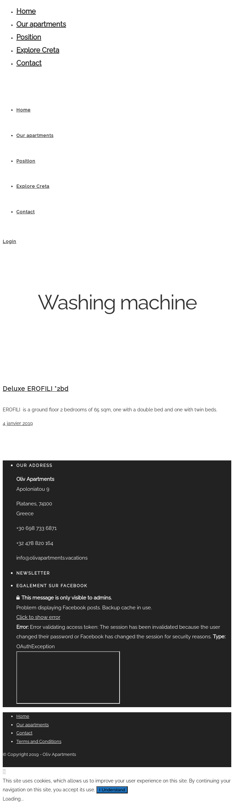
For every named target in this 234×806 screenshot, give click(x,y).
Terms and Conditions (38, 741)
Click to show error (38, 617)
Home (26, 11)
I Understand (112, 789)
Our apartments (41, 24)
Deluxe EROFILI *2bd (35, 388)
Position (28, 37)
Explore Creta (37, 50)
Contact (29, 63)
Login (9, 241)
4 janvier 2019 (18, 423)
